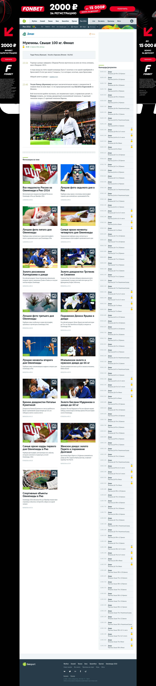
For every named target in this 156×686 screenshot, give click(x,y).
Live (93, 21)
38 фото (26, 311)
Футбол (34, 21)
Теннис (50, 21)
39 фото (26, 441)
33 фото (26, 224)
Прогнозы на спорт (88, 667)
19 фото (64, 355)
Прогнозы (111, 21)
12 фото (64, 311)
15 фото (64, 266)
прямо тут (54, 76)
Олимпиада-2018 (111, 664)
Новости (47, 27)
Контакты (66, 676)
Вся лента (101, 21)
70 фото (26, 488)
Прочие (74, 21)
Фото (119, 21)
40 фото (64, 182)
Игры (97, 667)
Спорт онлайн (68, 667)
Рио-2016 (83, 21)
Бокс (57, 21)
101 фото (26, 182)
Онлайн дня (62, 27)
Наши (84, 27)
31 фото (64, 224)
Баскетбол (65, 21)
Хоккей (42, 21)
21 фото (64, 397)
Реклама (73, 676)
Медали (76, 27)
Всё (42, 27)
